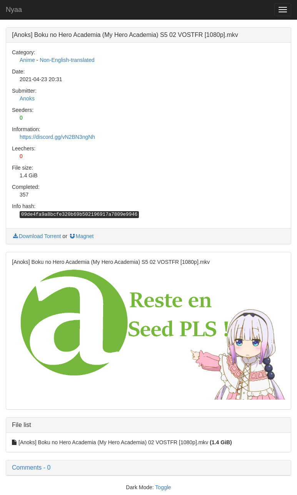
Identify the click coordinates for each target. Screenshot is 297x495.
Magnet (81, 236)
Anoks (27, 98)
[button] (148, 467)
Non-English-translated (67, 60)
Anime (27, 60)
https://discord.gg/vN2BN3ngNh (57, 137)
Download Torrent (36, 236)
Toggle (163, 487)
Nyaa (14, 9)
